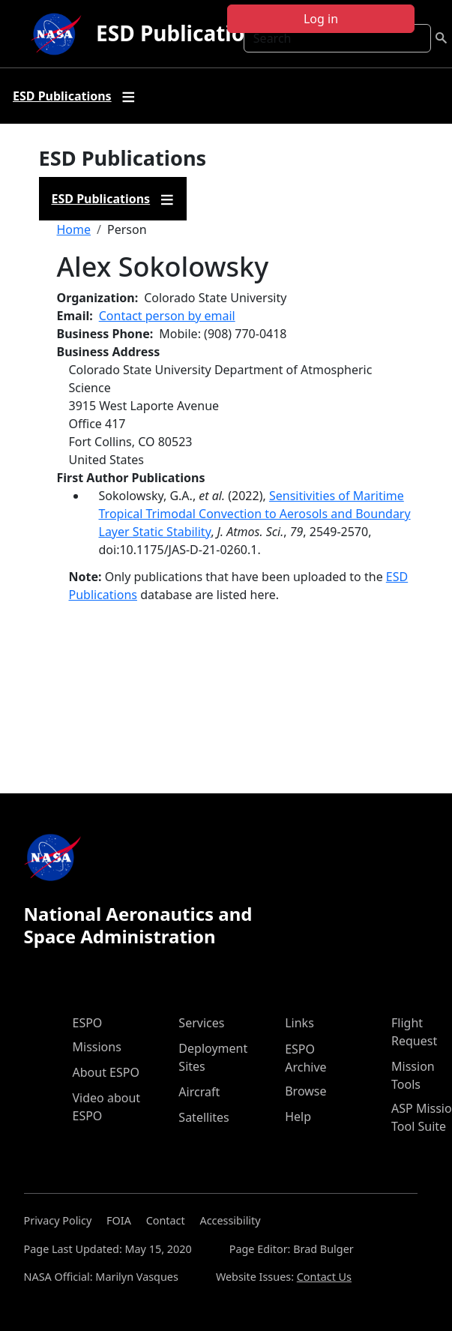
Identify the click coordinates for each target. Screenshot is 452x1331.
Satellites (203, 1117)
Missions (97, 1047)
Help (298, 1116)
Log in (321, 18)
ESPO (88, 1023)
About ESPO (106, 1072)
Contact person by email (167, 315)
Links (299, 1023)
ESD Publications (182, 33)
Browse (305, 1091)
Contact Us (324, 1277)
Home (74, 229)
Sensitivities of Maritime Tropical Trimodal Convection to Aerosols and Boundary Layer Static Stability (255, 513)
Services (201, 1023)
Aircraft (199, 1092)
